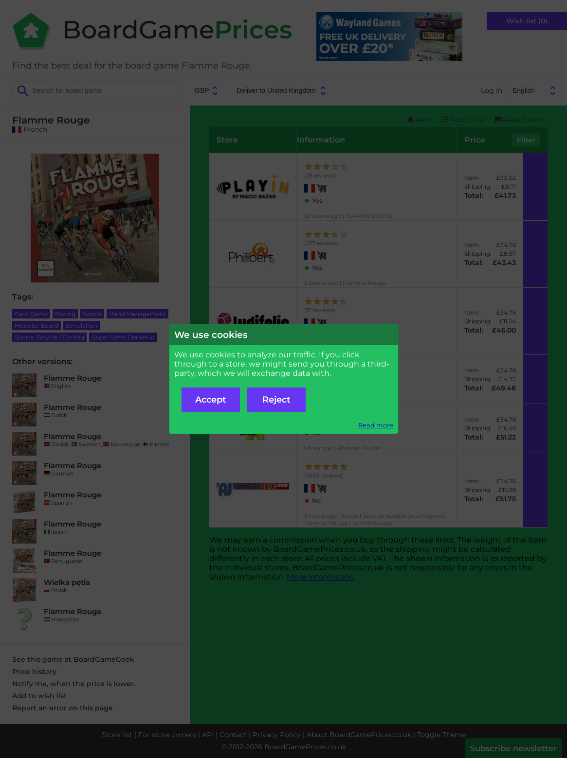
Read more (375, 425)
